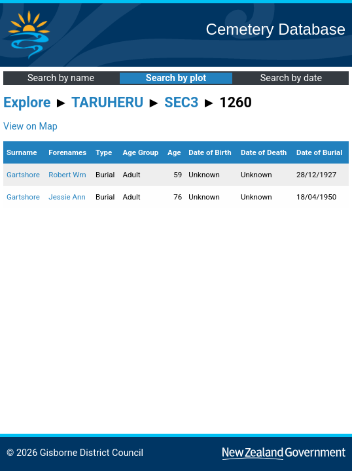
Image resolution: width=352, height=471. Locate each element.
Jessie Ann (66, 196)
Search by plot (176, 78)
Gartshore (23, 174)
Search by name (60, 78)
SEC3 (181, 102)
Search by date (291, 78)
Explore (27, 102)
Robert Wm (67, 174)
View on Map (30, 126)
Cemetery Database (275, 29)
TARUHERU (107, 102)
